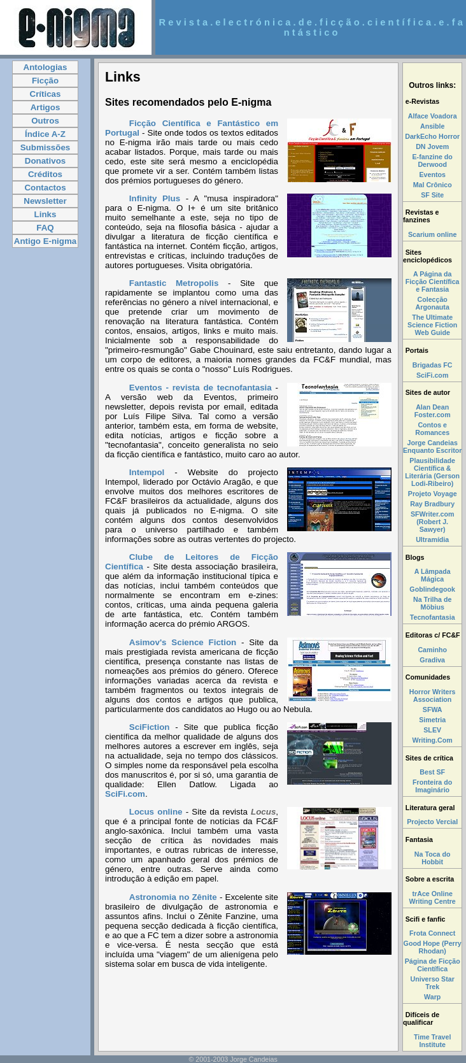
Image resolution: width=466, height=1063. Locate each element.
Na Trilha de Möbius (432, 603)
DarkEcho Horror (432, 136)
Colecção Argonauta (432, 303)
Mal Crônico (432, 185)
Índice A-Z (45, 134)
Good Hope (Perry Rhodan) (433, 947)
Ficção (45, 80)
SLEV (432, 730)
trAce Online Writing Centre (432, 897)
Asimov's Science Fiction (182, 642)
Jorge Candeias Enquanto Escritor (432, 446)
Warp (432, 997)
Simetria (432, 720)
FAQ (44, 227)
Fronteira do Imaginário (432, 786)
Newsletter (45, 201)
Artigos (45, 107)
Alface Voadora (432, 116)
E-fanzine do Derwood (433, 160)
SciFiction (152, 727)
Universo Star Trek (433, 982)
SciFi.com (125, 794)
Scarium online (432, 234)
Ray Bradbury (432, 504)
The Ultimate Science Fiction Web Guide (432, 324)
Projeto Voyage (432, 493)
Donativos (45, 161)
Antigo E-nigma (45, 241)
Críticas (45, 94)
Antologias (45, 67)
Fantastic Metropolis (174, 283)
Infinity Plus (154, 198)
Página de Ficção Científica (432, 965)
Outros (45, 120)
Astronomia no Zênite (173, 897)
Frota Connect (432, 933)
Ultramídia (432, 539)
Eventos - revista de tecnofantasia (200, 387)
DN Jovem (432, 146)
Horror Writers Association (432, 695)
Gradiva (432, 660)
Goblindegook (432, 589)
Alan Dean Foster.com (432, 410)
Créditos (45, 174)
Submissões (45, 147)
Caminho (432, 649)
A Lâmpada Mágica (432, 575)
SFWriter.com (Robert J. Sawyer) (433, 521)
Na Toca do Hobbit (432, 858)
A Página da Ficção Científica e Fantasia (433, 281)
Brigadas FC (433, 365)
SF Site (432, 195)
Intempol (147, 472)
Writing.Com (433, 740)
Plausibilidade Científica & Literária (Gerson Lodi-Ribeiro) (432, 472)
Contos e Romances (432, 428)
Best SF (432, 772)
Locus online (156, 812)
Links (45, 214)
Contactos (45, 187)
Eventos (432, 174)
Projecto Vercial (432, 821)
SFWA (432, 709)
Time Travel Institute (432, 1040)
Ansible (432, 126)
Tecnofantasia (432, 617)
